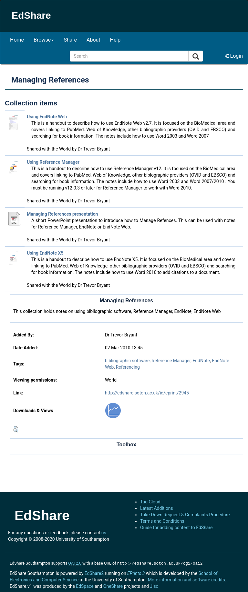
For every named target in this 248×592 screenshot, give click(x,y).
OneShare (113, 585)
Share (70, 40)
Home (17, 40)
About (93, 40)
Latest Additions (156, 508)
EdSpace (84, 585)
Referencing (128, 367)
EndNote (201, 360)
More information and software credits (186, 579)
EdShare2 (94, 572)
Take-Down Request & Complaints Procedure (185, 514)
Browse (44, 40)
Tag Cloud (150, 501)
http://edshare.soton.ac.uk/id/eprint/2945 (147, 392)
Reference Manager (171, 360)
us (103, 532)
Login (234, 56)
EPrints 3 (136, 572)
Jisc (154, 585)
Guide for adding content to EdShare (176, 527)
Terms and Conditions (162, 521)
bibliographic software (127, 360)
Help (115, 40)
